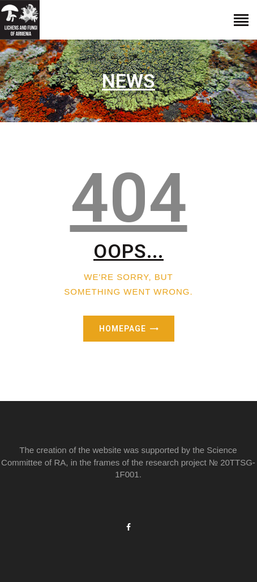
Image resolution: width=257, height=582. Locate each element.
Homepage (122, 328)
